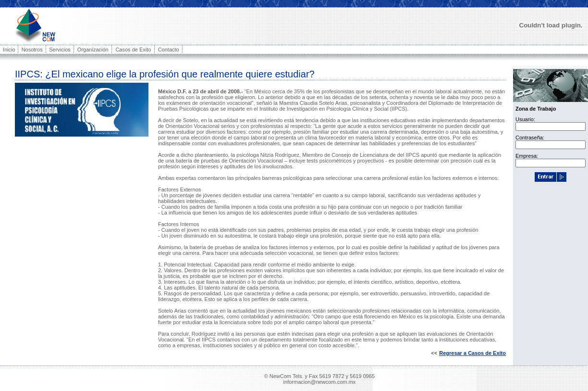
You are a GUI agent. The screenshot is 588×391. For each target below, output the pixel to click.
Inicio (9, 49)
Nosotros (32, 49)
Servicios (60, 49)
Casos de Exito (133, 49)
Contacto (168, 49)
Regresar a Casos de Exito (472, 353)
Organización (93, 49)
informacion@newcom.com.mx (319, 382)
